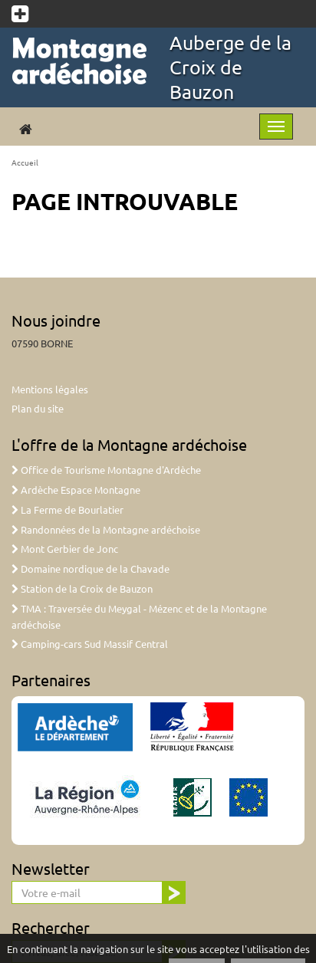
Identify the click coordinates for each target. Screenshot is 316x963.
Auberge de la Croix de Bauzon (230, 67)
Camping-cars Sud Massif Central (90, 643)
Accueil (25, 162)
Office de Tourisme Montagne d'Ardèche (106, 469)
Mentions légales (50, 389)
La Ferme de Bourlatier (67, 509)
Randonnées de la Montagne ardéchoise (106, 529)
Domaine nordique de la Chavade (91, 568)
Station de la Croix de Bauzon (82, 588)
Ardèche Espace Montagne (76, 489)
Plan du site (38, 408)
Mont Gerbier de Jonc (65, 548)
